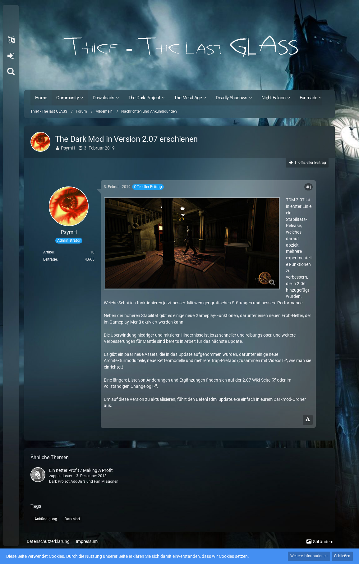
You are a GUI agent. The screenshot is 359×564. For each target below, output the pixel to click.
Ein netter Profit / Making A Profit (81, 470)
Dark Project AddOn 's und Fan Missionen (83, 481)
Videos (274, 360)
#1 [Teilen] (308, 187)
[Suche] (11, 71)
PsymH (68, 147)
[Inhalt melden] (308, 420)
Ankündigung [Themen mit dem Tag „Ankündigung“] (46, 519)
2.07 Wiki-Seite (256, 380)
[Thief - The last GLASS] (179, 46)
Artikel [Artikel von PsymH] (48, 252)
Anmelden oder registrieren (10, 56)
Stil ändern (323, 541)
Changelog (141, 386)
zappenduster (60, 476)
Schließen (342, 556)
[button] (11, 40)
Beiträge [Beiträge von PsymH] (50, 259)
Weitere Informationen (309, 556)
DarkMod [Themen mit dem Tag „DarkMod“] (72, 519)
